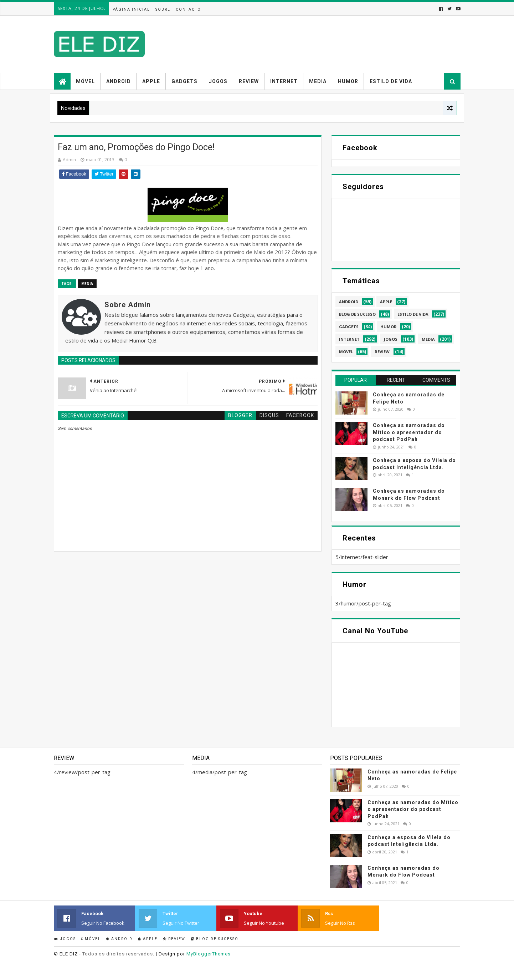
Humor (348, 81)
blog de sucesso (357, 314)
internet (349, 339)
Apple (151, 81)
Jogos (218, 81)
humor (388, 326)
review (382, 351)
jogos (390, 339)
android (348, 301)
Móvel (85, 81)
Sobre (162, 9)
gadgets (349, 326)
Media (318, 81)
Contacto (188, 9)
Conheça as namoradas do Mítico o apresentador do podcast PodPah (409, 432)
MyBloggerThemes (208, 954)
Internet (284, 81)
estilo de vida (412, 314)
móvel (346, 351)
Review (249, 81)
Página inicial (131, 9)
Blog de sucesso (214, 939)
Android (118, 81)
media (87, 283)
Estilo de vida (391, 81)
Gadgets (184, 81)
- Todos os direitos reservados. (116, 954)
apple (386, 301)
